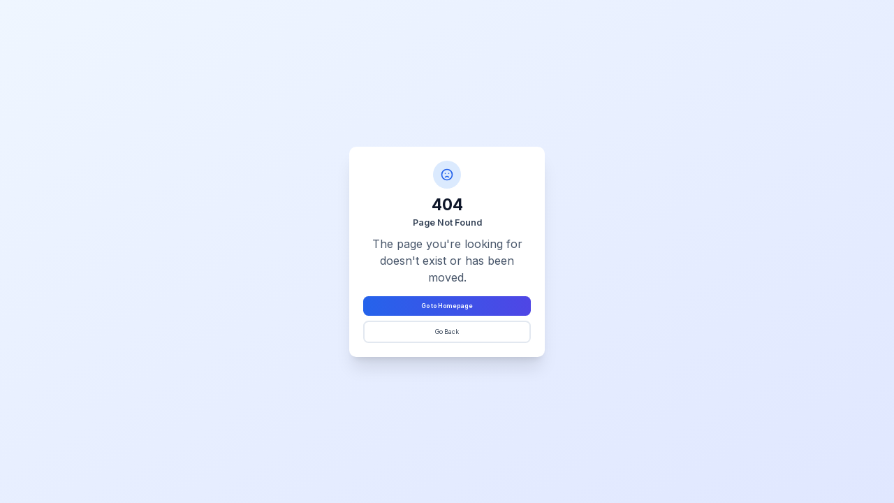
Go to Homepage (447, 305)
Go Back (447, 331)
